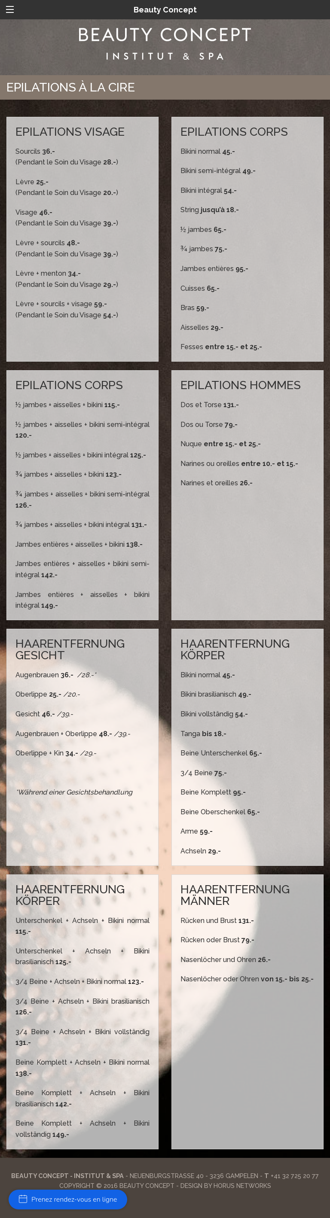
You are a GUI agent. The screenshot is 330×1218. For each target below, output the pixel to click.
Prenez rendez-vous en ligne (68, 1199)
